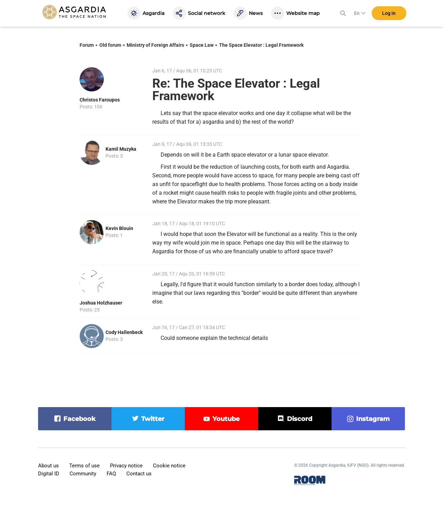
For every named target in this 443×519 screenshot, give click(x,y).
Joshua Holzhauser (101, 303)
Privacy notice (126, 466)
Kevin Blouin (119, 228)
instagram (373, 419)
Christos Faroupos (100, 100)
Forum (87, 45)
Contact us (139, 473)
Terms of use (84, 466)
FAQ (111, 473)
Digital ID (48, 473)
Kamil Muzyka (121, 149)
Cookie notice (169, 466)
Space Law (202, 45)
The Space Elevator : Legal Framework (261, 45)
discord (299, 419)
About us (48, 466)
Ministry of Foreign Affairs (155, 45)
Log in (389, 13)
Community (83, 473)
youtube (226, 419)
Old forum (110, 45)
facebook (79, 419)
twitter (152, 419)
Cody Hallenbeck (124, 332)
